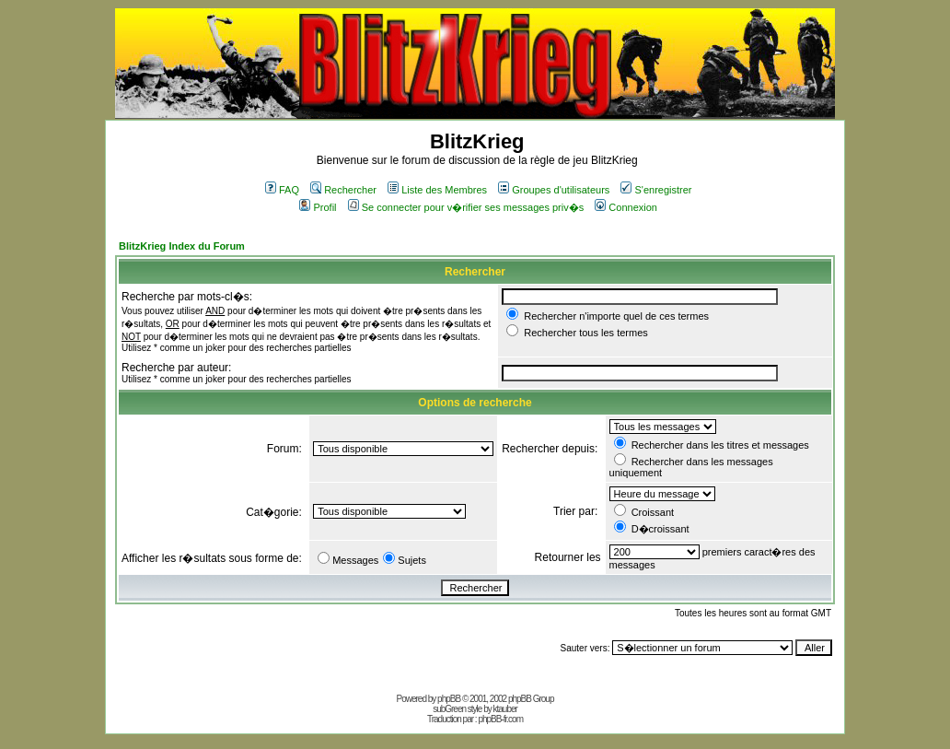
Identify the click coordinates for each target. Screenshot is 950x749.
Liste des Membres (437, 189)
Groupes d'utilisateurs (553, 189)
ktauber (505, 709)
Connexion (626, 207)
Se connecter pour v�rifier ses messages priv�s (466, 207)
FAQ (282, 189)
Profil (317, 207)
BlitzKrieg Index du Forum (182, 246)
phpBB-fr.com (500, 719)
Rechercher (343, 189)
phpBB (448, 699)
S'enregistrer (655, 189)
